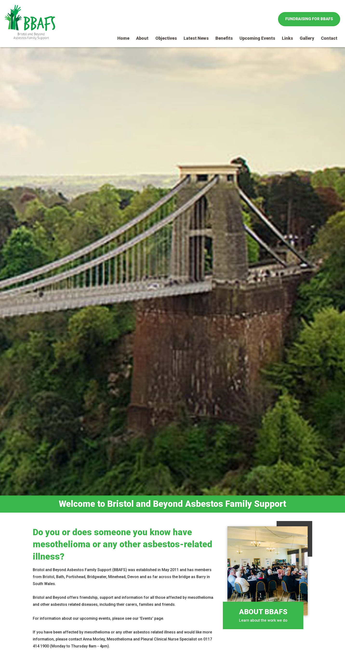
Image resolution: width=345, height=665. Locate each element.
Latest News (196, 38)
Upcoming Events (257, 38)
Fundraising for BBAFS (309, 19)
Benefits (224, 38)
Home (123, 38)
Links (287, 38)
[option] (172, 280)
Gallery (307, 38)
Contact (329, 38)
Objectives (166, 38)
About (142, 38)
